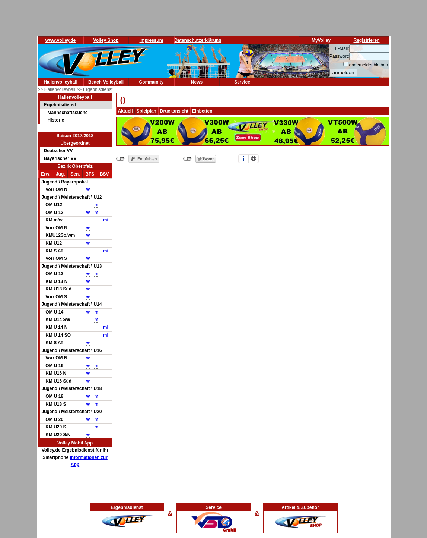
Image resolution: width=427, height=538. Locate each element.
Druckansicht (174, 111)
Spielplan (146, 111)
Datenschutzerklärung (198, 40)
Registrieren (366, 40)
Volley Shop (106, 40)
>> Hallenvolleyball (57, 89)
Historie (56, 120)
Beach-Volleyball (106, 82)
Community (151, 82)
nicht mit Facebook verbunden (120, 159)
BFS (89, 174)
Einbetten (202, 111)
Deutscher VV (58, 150)
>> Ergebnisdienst (95, 89)
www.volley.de (60, 40)
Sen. (75, 174)
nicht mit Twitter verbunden (187, 159)
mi (105, 220)
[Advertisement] (252, 191)
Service (242, 82)
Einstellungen (253, 158)
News (197, 82)
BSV (104, 174)
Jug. (60, 174)
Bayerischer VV (60, 158)
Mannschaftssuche (68, 112)
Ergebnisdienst (60, 104)
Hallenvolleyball (60, 82)
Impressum (151, 40)
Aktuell (125, 111)
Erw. (45, 174)
